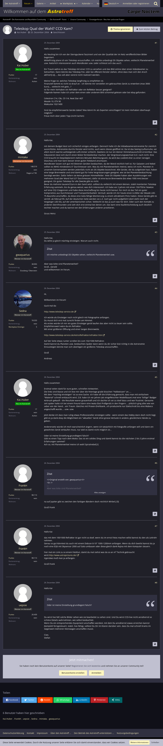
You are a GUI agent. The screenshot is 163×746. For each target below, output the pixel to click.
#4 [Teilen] (156, 288)
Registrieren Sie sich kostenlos (86, 666)
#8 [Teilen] (156, 582)
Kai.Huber (21, 32)
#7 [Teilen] (156, 526)
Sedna (34, 718)
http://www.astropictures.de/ (62, 555)
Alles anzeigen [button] (100, 492)
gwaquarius (54, 718)
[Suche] (155, 3)
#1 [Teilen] (156, 42)
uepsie (26, 718)
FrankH (17, 718)
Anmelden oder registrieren (136, 3)
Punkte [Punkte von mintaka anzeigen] (11, 166)
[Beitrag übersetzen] (155, 122)
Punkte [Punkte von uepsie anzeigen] (11, 614)
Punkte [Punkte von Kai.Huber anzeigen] (11, 75)
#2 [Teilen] (156, 134)
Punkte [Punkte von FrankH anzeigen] (11, 495)
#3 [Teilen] (156, 232)
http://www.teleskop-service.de (59, 311)
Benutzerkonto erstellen (73, 672)
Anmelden (96, 672)
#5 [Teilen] (156, 377)
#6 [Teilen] (156, 463)
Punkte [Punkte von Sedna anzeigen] (11, 320)
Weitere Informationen (139, 742)
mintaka (43, 718)
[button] (111, 3)
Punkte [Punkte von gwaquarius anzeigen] (11, 264)
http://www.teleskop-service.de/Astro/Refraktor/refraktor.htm (73, 335)
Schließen (155, 742)
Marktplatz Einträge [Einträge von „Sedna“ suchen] (16, 327)
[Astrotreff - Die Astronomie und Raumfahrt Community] (81, 12)
